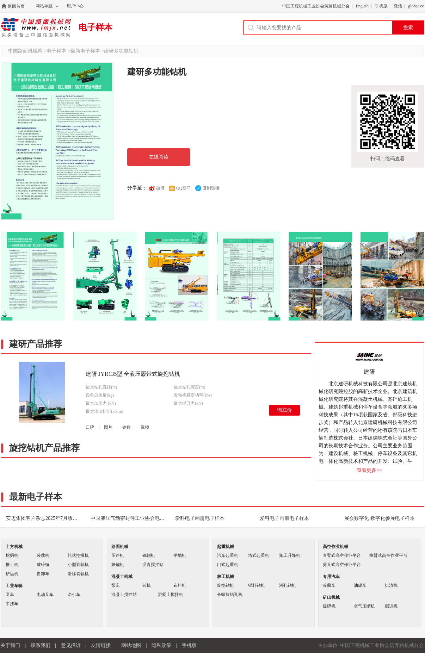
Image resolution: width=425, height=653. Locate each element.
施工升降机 (289, 555)
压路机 (117, 555)
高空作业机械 (335, 546)
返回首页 (16, 6)
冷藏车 (329, 585)
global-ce (416, 6)
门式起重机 (227, 564)
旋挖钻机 (225, 585)
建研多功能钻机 (121, 51)
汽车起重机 (227, 555)
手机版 (381, 6)
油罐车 (360, 585)
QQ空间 (179, 188)
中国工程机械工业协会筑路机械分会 (316, 6)
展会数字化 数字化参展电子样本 (379, 518)
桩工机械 (225, 576)
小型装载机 (78, 564)
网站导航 (44, 6)
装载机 (43, 555)
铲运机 (12, 573)
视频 (145, 427)
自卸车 (43, 573)
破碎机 (329, 606)
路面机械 (119, 546)
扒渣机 (391, 585)
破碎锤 (43, 564)
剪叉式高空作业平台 (342, 564)
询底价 (284, 410)
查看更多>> (369, 470)
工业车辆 (14, 585)
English (362, 6)
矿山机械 (331, 597)
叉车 (10, 594)
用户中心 (75, 6)
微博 (156, 188)
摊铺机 (117, 564)
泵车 (115, 585)
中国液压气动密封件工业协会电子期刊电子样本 (130, 518)
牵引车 (74, 594)
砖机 (146, 585)
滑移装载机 (78, 573)
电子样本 (95, 27)
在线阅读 (158, 157)
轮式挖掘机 (78, 555)
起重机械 (225, 546)
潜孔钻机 (287, 585)
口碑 (90, 427)
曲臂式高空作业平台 (388, 555)
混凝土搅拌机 (170, 594)
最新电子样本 (85, 51)
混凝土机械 (122, 576)
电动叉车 (45, 594)
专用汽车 (331, 576)
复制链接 (207, 188)
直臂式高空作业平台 (342, 555)
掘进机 (391, 606)
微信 (398, 6)
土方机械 (14, 546)
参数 (126, 427)
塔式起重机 (258, 555)
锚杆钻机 (256, 585)
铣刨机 (148, 555)
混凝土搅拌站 (124, 594)
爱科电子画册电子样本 (199, 518)
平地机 (179, 555)
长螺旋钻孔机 (229, 594)
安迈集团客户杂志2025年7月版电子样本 (46, 518)
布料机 (179, 585)
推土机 (12, 564)
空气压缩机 (364, 606)
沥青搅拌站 (153, 564)
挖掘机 (12, 555)
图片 (108, 427)
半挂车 (12, 603)
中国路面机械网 (36, 27)
